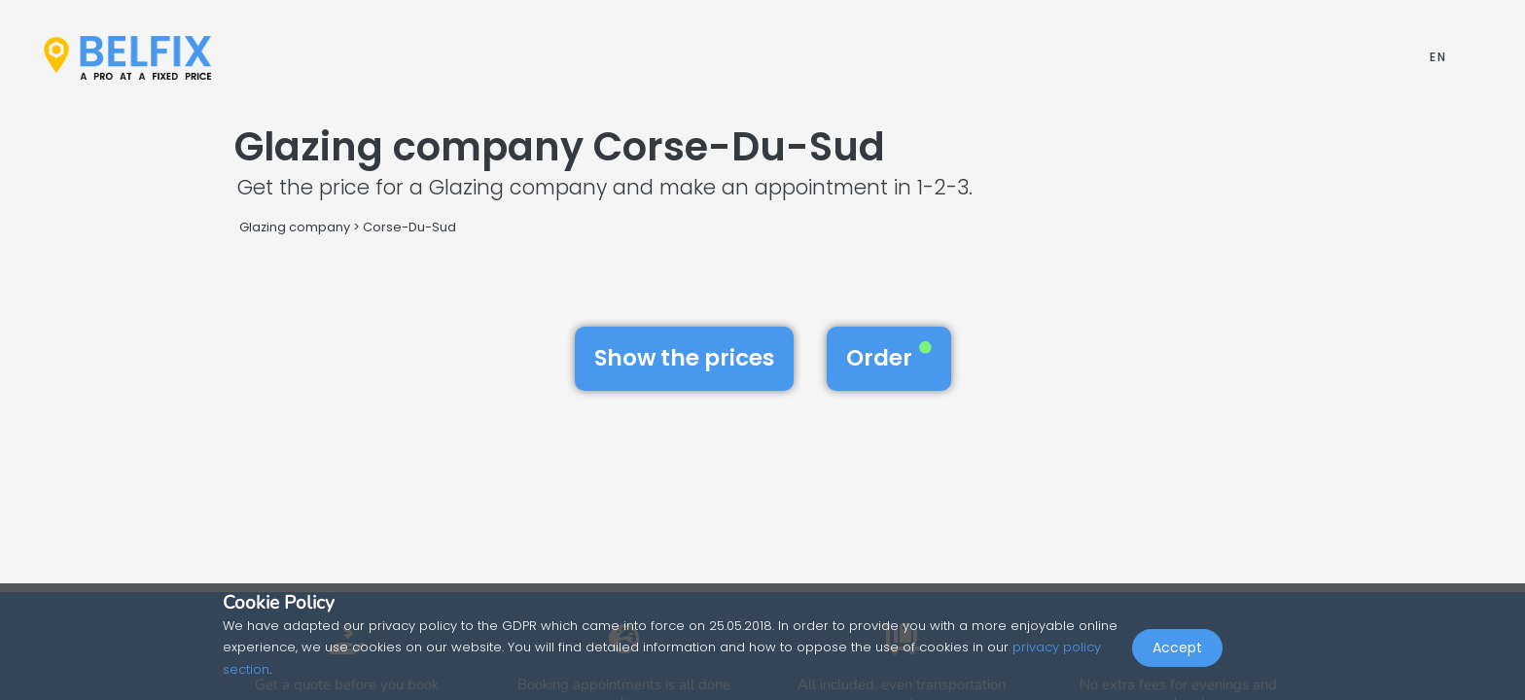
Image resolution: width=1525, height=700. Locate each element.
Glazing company (294, 227)
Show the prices (684, 357)
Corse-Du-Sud (409, 227)
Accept (1177, 657)
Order (889, 357)
